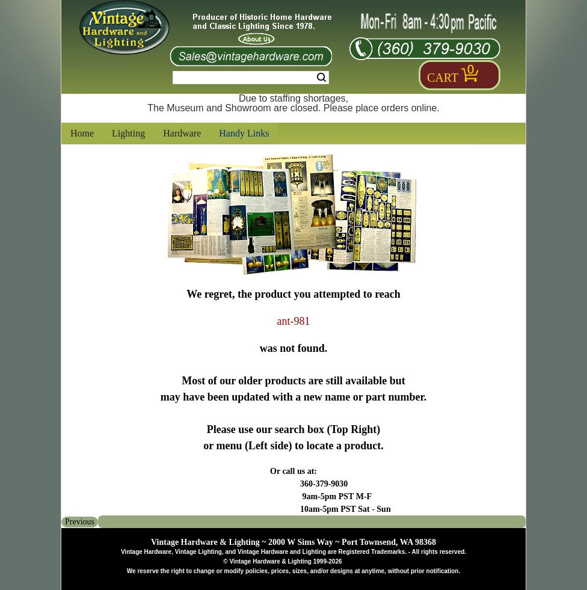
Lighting (128, 133)
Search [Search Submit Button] (321, 77)
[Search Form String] (251, 77)
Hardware (182, 133)
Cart (442, 77)
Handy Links (244, 133)
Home (82, 133)
